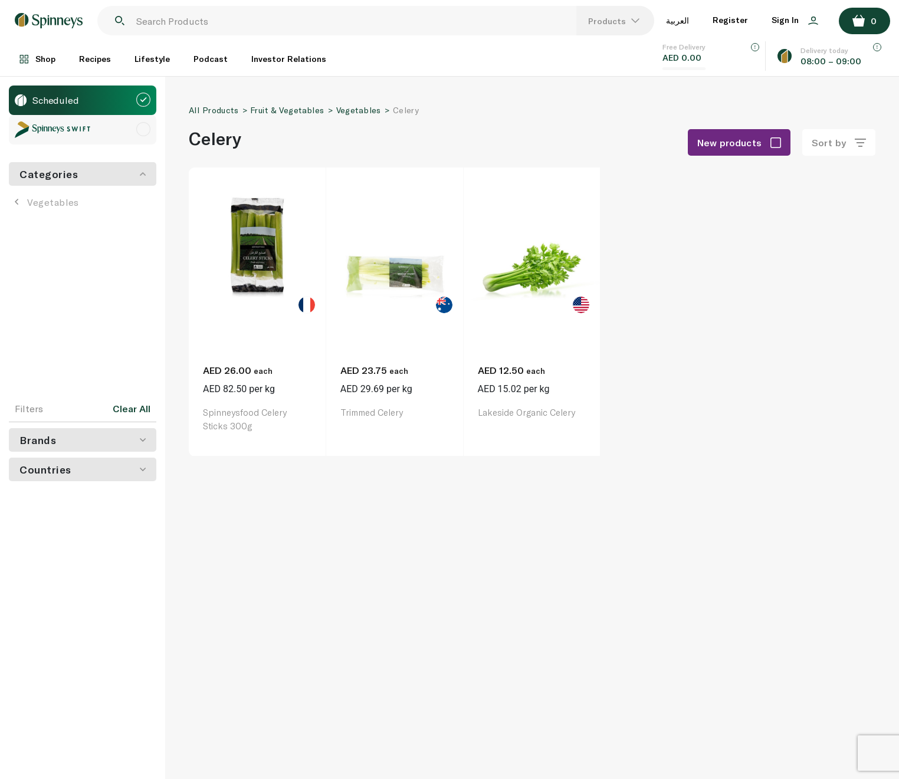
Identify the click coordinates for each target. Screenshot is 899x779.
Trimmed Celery (371, 412)
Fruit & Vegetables (287, 110)
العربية (677, 20)
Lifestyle (152, 59)
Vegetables (47, 202)
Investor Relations (288, 59)
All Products (213, 110)
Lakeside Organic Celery (526, 412)
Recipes (95, 59)
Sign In (795, 20)
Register (730, 20)
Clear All (131, 408)
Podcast (210, 59)
